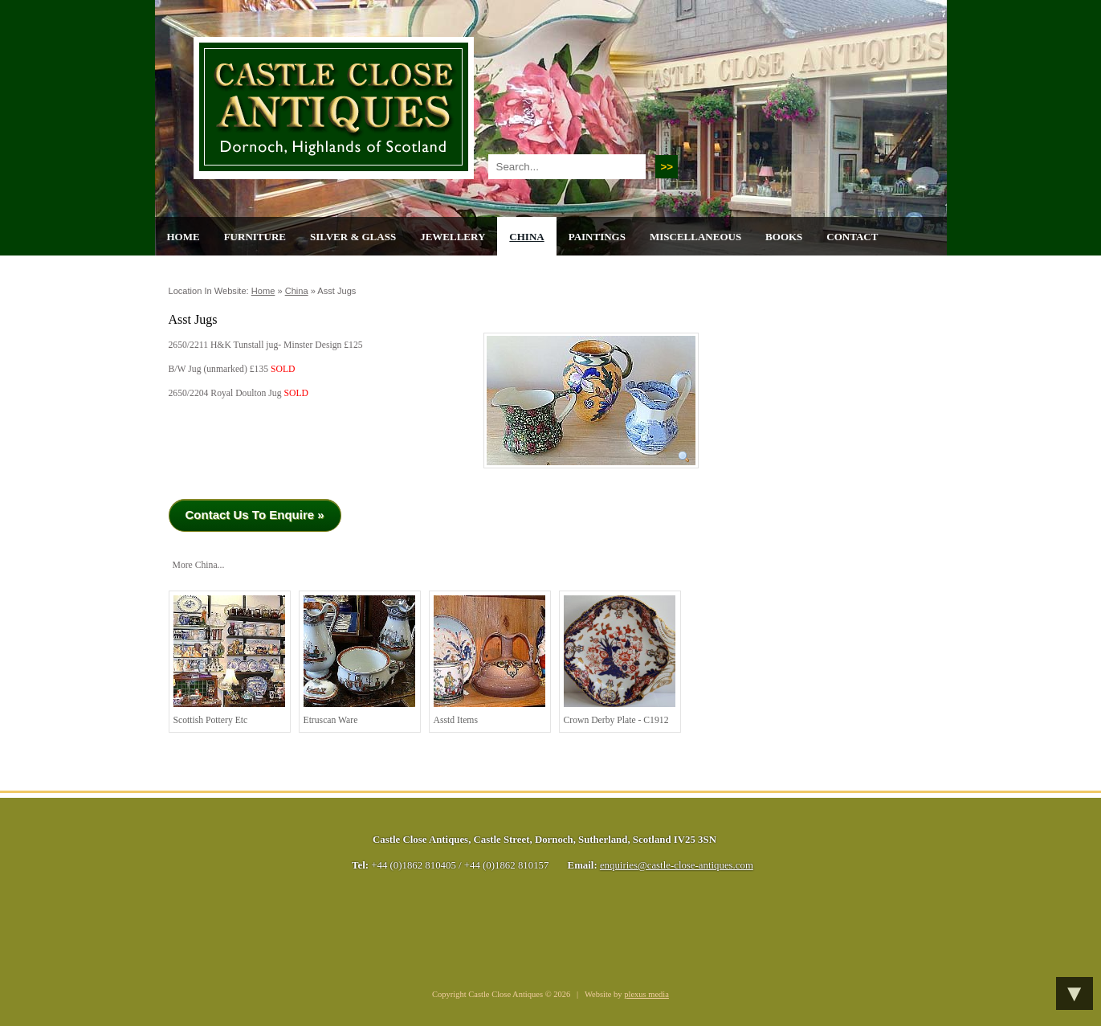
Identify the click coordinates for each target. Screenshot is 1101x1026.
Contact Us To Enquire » (255, 514)
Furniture (255, 237)
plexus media (646, 994)
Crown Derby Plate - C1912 (619, 660)
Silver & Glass (353, 237)
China (526, 237)
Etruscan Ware (359, 660)
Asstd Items (489, 660)
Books (783, 237)
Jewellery (452, 237)
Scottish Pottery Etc (229, 660)
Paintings (597, 237)
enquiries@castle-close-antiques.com (676, 865)
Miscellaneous (695, 237)
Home (183, 237)
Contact (852, 237)
